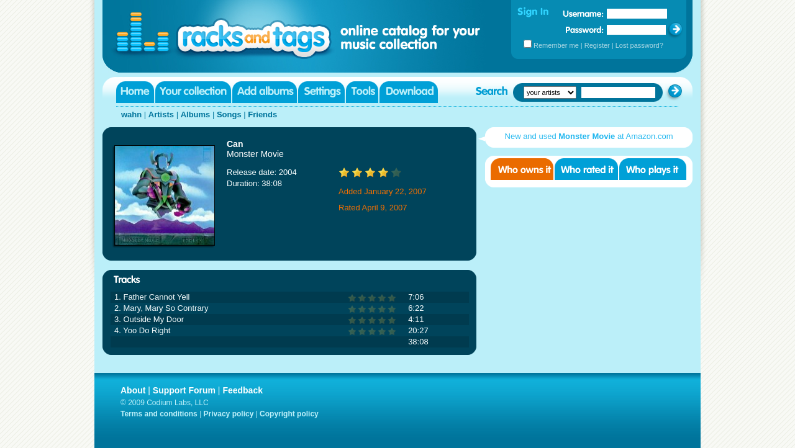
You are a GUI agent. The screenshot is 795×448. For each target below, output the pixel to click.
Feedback (242, 390)
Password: (585, 29)
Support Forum (184, 390)
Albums (196, 114)
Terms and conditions (159, 414)
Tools (362, 92)
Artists (161, 114)
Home (135, 92)
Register (597, 45)
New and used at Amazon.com (589, 136)
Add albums (264, 92)
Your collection (193, 92)
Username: (583, 14)
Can (235, 144)
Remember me (556, 45)
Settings (321, 92)
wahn (131, 114)
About (132, 390)
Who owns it (522, 169)
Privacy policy (229, 414)
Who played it (652, 169)
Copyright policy (289, 414)
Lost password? (639, 45)
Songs (229, 114)
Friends (262, 114)
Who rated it (586, 169)
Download (408, 92)
